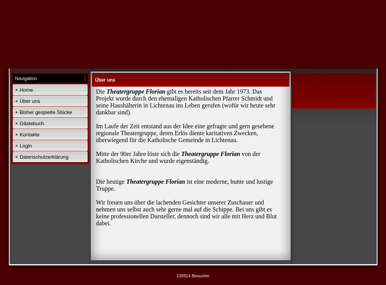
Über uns (30, 101)
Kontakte (29, 134)
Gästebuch (32, 123)
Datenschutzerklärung (44, 157)
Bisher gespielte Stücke (46, 112)
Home (26, 90)
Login (26, 146)
